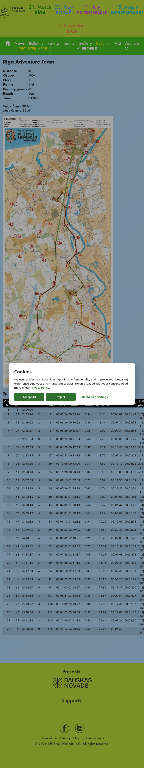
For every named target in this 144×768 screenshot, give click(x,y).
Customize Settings (95, 397)
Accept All (29, 397)
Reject (61, 397)
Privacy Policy (40, 387)
